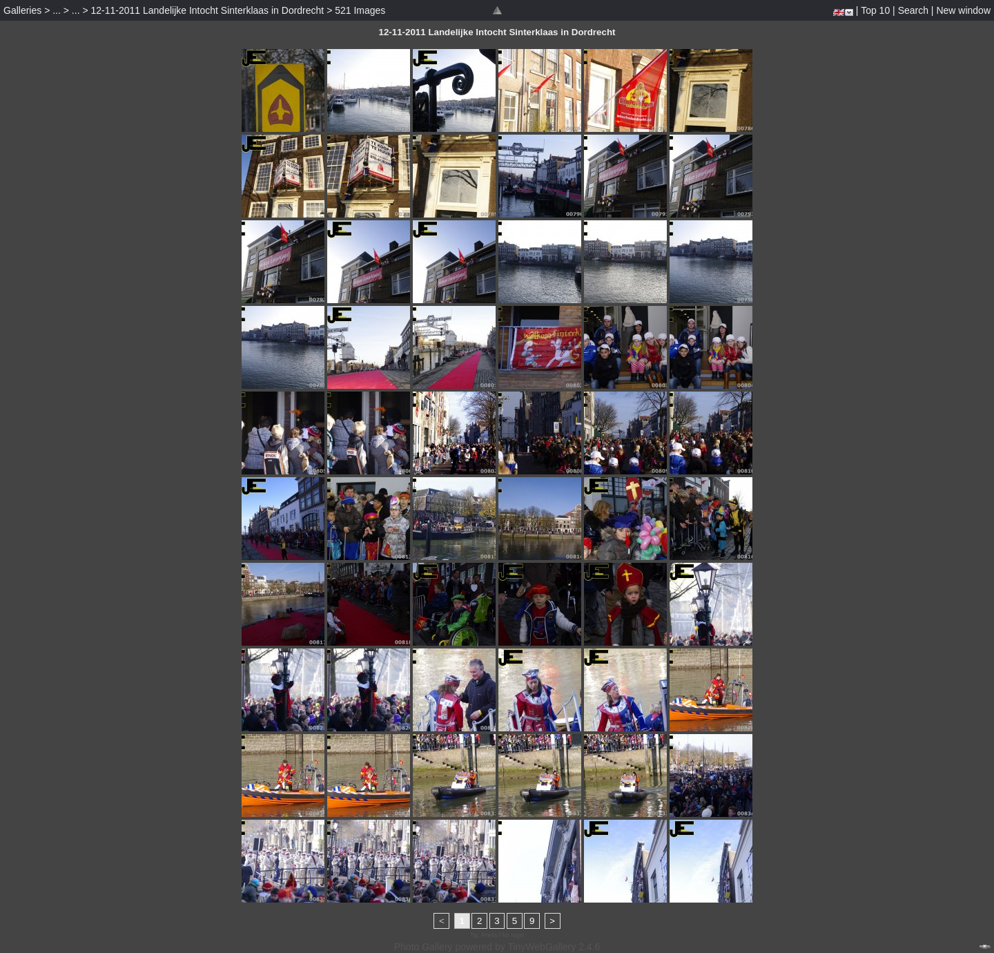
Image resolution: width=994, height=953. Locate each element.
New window (963, 10)
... (56, 10)
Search (913, 10)
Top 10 (875, 10)
